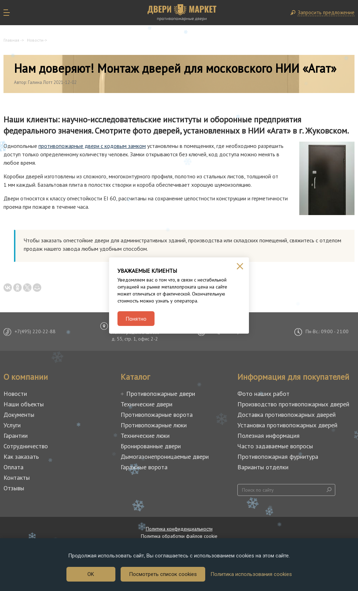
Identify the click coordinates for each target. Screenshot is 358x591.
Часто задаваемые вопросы (275, 446)
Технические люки (145, 436)
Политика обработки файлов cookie (179, 536)
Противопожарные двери (160, 394)
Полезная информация (268, 436)
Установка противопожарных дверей (287, 425)
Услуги (12, 425)
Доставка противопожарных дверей (286, 415)
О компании (25, 377)
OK (90, 574)
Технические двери (146, 404)
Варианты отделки (262, 467)
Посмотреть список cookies (163, 574)
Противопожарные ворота (157, 415)
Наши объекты (23, 404)
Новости (35, 40)
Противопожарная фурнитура (277, 457)
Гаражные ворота (144, 467)
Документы (18, 415)
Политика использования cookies (251, 574)
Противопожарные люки (154, 425)
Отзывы (13, 488)
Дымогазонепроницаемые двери (165, 457)
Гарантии (15, 436)
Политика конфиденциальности (179, 529)
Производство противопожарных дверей (293, 404)
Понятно (136, 318)
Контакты (16, 477)
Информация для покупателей (293, 377)
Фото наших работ (263, 394)
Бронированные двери (151, 446)
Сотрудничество (25, 446)
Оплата (13, 467)
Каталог (135, 377)
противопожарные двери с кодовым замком (92, 145)
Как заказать (21, 457)
